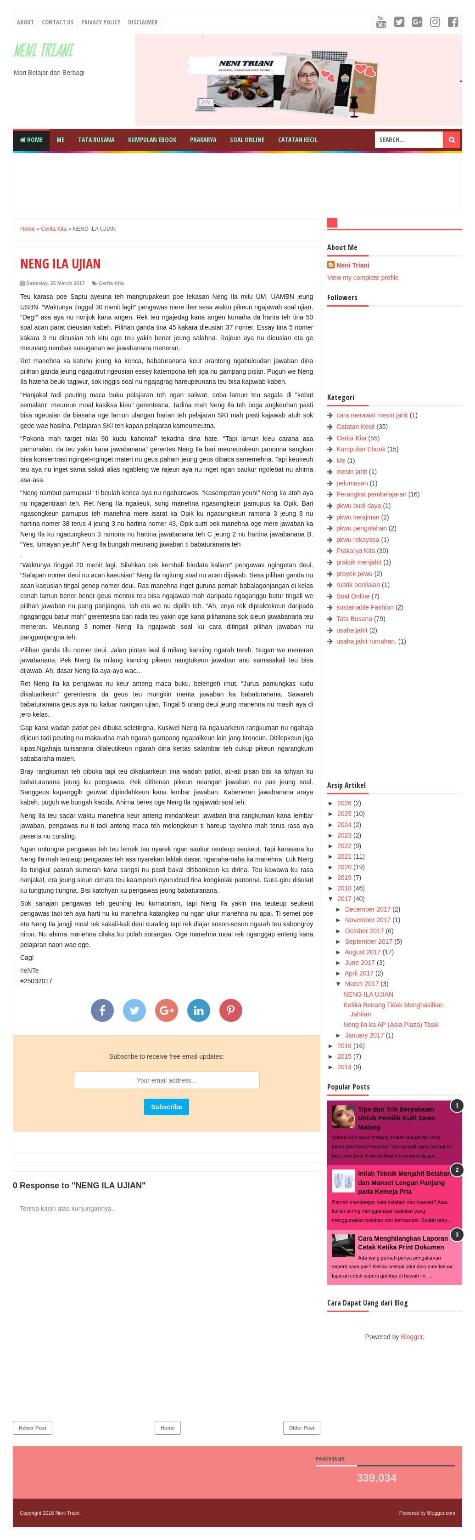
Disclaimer (143, 22)
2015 (345, 1056)
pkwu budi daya (358, 505)
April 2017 (360, 973)
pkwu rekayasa (357, 539)
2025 (345, 813)
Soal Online (247, 139)
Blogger (411, 1336)
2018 (345, 888)
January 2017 (365, 1035)
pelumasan (352, 483)
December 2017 (369, 909)
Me (60, 139)
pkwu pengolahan (361, 528)
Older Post (302, 1428)
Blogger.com (441, 1513)
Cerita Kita (111, 283)
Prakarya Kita (355, 550)
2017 (345, 898)
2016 (345, 1045)
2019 (345, 877)
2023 (345, 835)
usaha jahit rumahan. (366, 641)
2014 (345, 1067)
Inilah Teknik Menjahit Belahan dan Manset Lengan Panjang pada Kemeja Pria (404, 1182)
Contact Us (57, 22)
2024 (345, 824)
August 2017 (364, 952)
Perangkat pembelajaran (371, 494)
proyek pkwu (354, 573)
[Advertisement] (242, 180)
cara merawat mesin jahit (372, 415)
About (25, 22)
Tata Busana (96, 139)
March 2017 (363, 983)
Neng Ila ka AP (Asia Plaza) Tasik (390, 1024)
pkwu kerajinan (357, 517)
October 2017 (365, 931)
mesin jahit (351, 471)
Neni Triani (42, 51)
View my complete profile (362, 277)
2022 (345, 846)
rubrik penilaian (358, 584)
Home (31, 139)
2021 (345, 856)
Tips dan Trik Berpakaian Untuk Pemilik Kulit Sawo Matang (396, 1118)
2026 (345, 803)
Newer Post (32, 1428)
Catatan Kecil (298, 139)
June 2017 (361, 962)
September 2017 (369, 941)
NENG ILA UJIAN (368, 994)
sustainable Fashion (365, 607)
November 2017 (369, 920)
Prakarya (203, 139)
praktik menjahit (358, 562)
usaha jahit (352, 630)
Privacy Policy (100, 22)
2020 (345, 867)
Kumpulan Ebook (152, 139)
